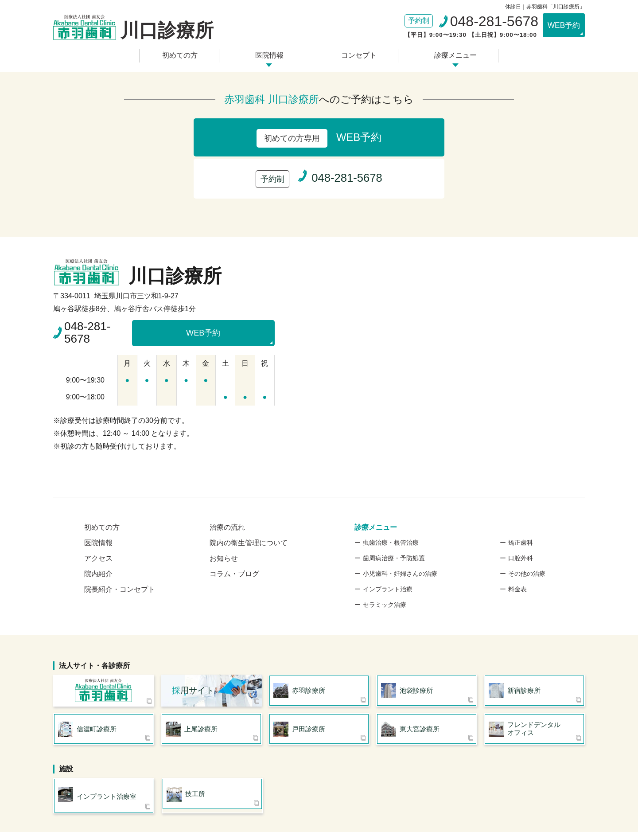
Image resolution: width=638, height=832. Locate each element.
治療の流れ (227, 480)
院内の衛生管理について (249, 495)
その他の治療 (526, 526)
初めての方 (184, 54)
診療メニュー (450, 54)
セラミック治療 (384, 557)
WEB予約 (560, 25)
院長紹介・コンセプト (119, 542)
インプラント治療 (387, 541)
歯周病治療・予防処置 (394, 510)
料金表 (517, 541)
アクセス (98, 511)
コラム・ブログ (234, 526)
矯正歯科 (520, 495)
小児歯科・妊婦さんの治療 (400, 526)
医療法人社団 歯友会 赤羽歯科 (103, 644)
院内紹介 (98, 526)
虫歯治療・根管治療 (391, 495)
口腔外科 (520, 510)
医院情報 (271, 54)
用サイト (193, 643)
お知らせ (224, 511)
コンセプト (356, 54)
